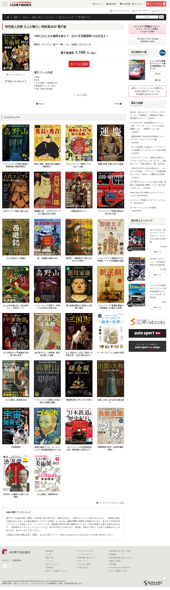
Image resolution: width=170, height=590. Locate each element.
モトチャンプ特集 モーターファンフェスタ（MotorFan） (148, 201)
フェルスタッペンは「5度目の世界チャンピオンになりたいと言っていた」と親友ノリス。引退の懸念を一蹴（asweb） (148, 160)
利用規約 (112, 554)
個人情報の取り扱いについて (121, 558)
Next (41, 103)
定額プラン (84, 17)
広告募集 (112, 564)
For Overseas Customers (119, 567)
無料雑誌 (49, 551)
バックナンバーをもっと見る (110, 502)
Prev (116, 103)
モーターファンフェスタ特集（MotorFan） (143, 209)
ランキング (66, 17)
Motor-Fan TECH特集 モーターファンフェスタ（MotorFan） (147, 194)
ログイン (98, 3)
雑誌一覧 (49, 558)
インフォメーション (118, 10)
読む (158, 73)
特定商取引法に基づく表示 (120, 551)
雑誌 (36, 17)
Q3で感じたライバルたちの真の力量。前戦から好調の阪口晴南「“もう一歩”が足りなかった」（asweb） (148, 184)
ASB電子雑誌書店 (19, 552)
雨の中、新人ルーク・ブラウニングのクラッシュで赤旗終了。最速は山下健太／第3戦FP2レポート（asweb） (148, 115)
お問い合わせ (83, 567)
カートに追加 (79, 64)
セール (48, 554)
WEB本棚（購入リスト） (88, 558)
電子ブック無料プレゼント (57, 571)
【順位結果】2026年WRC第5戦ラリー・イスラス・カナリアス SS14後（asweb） (147, 139)
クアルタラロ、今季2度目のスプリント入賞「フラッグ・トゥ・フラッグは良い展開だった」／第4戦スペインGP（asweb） (148, 127)
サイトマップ (158, 10)
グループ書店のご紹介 (118, 571)
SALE (25, 17)
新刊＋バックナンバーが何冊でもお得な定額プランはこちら (147, 91)
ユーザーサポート (140, 10)
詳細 (158, 80)
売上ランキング (52, 564)
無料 (16, 17)
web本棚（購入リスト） (132, 3)
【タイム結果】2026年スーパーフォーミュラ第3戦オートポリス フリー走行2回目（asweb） (148, 150)
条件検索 (49, 567)
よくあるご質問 (84, 564)
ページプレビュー (16, 74)
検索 (161, 17)
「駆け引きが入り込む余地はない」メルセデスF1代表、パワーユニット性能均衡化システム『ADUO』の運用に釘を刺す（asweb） (148, 173)
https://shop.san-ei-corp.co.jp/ (74, 534)
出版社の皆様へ (115, 561)
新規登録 (111, 3)
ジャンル (49, 17)
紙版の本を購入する (16, 81)
